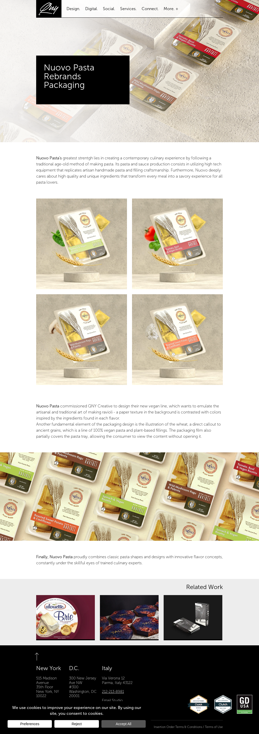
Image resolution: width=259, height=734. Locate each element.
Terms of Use (214, 727)
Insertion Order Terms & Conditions (178, 727)
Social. (109, 9)
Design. (73, 9)
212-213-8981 (113, 692)
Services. (128, 9)
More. (169, 9)
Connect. (150, 9)
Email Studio (112, 700)
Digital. (91, 9)
